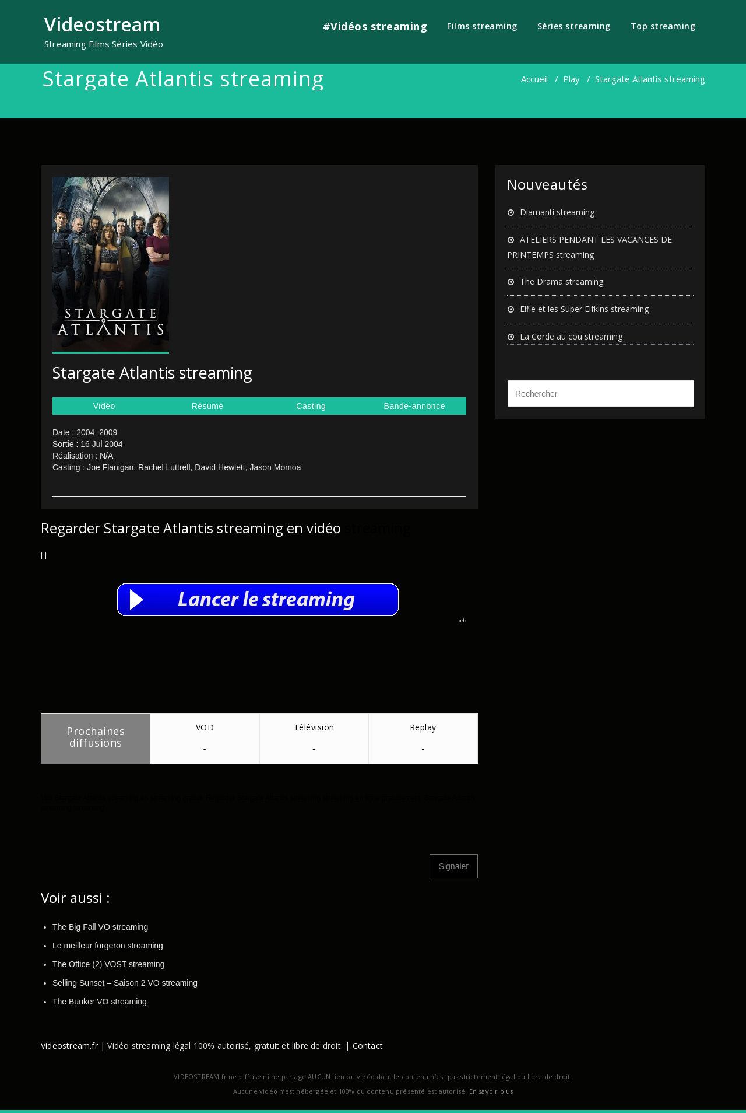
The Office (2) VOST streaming (108, 964)
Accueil (534, 79)
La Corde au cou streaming (571, 336)
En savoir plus (491, 1091)
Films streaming (482, 26)
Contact (368, 1045)
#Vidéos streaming (375, 26)
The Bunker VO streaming (99, 1001)
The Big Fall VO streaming (100, 927)
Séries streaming (574, 26)
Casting (311, 406)
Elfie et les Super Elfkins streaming (584, 308)
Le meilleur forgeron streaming (107, 945)
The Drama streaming (561, 281)
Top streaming (663, 26)
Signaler (454, 866)
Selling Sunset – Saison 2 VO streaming (125, 983)
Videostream (102, 24)
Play (571, 79)
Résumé (208, 406)
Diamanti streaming (557, 212)
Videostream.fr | (73, 1045)
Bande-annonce (414, 406)
